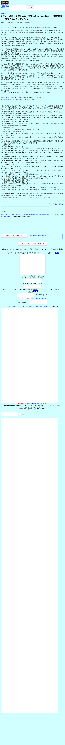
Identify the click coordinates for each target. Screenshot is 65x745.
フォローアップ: (6, 211)
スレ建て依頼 (38, 310)
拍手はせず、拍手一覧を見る (39, 235)
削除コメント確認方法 (51, 310)
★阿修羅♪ (4, 13)
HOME (6, 4)
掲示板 (3, 6)
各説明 (57, 253)
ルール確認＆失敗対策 (39, 302)
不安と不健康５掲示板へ (56, 204)
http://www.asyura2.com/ (32, 407)
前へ (63, 200)
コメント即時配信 (26, 310)
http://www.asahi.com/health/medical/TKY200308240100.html (18, 99)
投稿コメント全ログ (13, 310)
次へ (58, 200)
